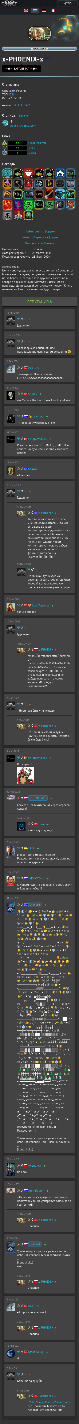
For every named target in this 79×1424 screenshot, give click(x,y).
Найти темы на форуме (40, 231)
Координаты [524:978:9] (22, 125)
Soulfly (32, 394)
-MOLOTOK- (36, 878)
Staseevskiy (35, 1352)
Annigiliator (36, 1190)
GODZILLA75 (38, 798)
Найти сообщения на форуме (39, 237)
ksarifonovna (40, 605)
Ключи (23, 115)
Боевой (32, 152)
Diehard (35, 904)
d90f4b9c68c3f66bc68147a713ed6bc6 (49, 1404)
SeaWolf (33, 469)
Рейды (31, 147)
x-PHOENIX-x (47, 513)
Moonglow (34, 1165)
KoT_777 (33, 367)
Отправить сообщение (39, 243)
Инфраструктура (37, 142)
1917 (31, 848)
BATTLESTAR (21, 105)
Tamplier (44, 824)
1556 (11, 94)
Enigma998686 (37, 439)
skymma (37, 416)
